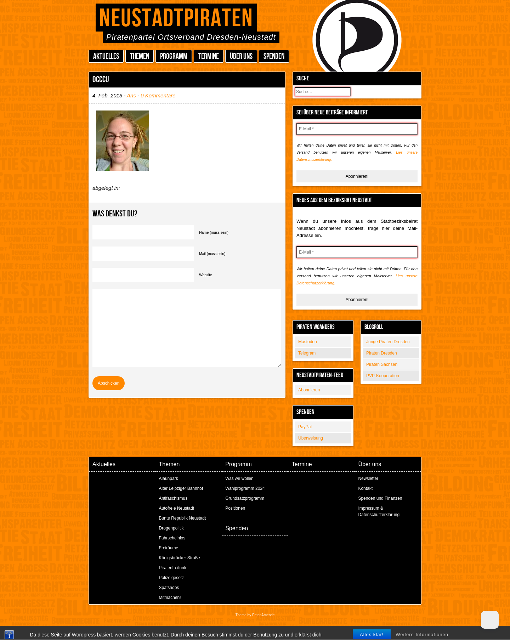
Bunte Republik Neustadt (182, 518)
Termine (208, 56)
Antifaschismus (173, 498)
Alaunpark (168, 478)
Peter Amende (263, 615)
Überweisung (310, 438)
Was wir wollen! (240, 478)
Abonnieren (309, 389)
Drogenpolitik (171, 528)
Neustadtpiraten (176, 18)
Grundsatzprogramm (244, 498)
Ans (131, 95)
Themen (139, 56)
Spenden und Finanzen (380, 498)
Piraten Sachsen (381, 364)
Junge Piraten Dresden (388, 341)
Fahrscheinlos (172, 538)
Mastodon (307, 341)
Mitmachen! (170, 597)
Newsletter (368, 478)
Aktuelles (106, 56)
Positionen (235, 508)
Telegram (307, 353)
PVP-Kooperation (382, 375)
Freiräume (168, 547)
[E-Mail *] (357, 129)
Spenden (274, 56)
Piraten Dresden (381, 353)
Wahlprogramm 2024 (245, 488)
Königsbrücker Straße (179, 557)
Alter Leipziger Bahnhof (181, 488)
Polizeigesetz (171, 577)
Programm (173, 56)
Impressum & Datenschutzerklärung (379, 511)
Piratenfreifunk (172, 567)
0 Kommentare (158, 95)
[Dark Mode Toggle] (489, 619)
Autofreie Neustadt (176, 508)
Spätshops (169, 587)
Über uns (241, 56)
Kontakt (365, 488)
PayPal (305, 426)
